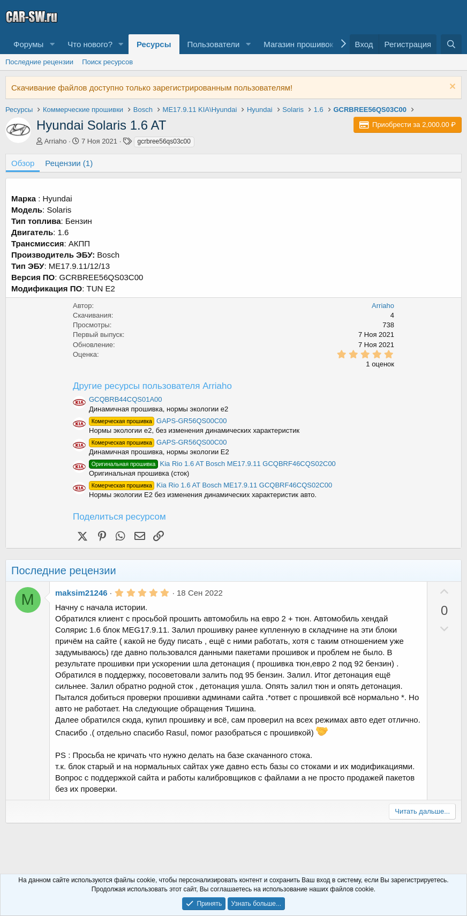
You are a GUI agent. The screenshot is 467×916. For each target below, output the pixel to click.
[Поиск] (451, 44)
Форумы (28, 44)
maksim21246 (81, 592)
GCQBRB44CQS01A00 (125, 399)
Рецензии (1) (69, 163)
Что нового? (89, 44)
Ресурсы (154, 44)
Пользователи (213, 44)
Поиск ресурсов (107, 62)
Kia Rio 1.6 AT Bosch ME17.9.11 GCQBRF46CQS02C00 (212, 464)
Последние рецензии (39, 62)
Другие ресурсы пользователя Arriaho (152, 386)
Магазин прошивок (298, 44)
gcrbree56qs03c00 (164, 141)
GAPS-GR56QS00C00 (158, 421)
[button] (51, 44)
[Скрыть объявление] (451, 87)
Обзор (22, 163)
